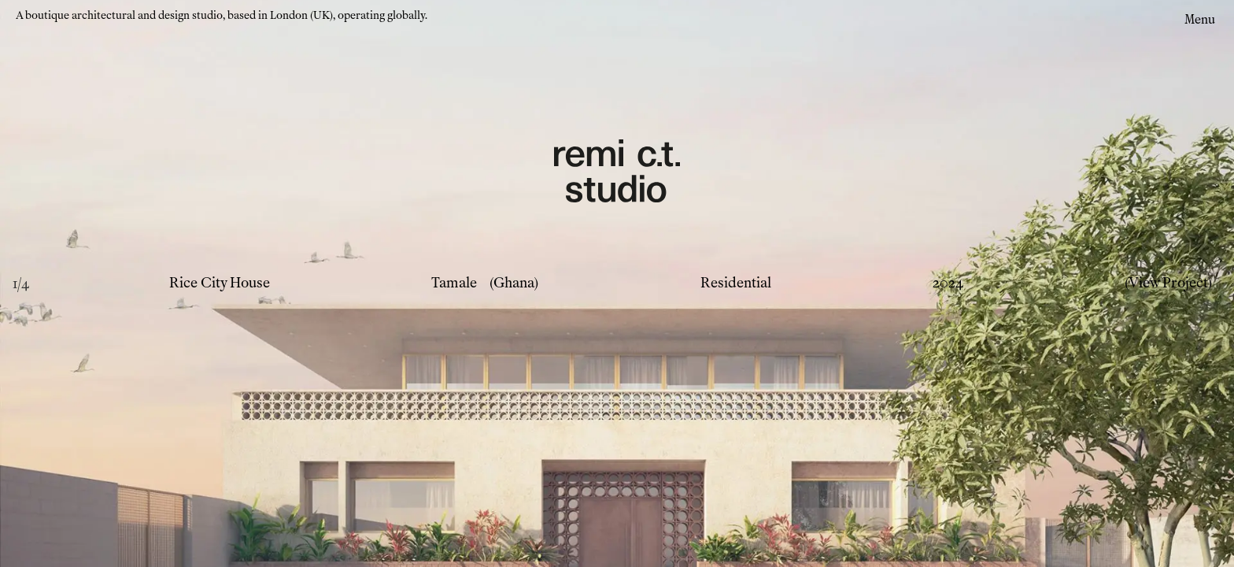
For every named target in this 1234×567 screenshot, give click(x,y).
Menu (1199, 19)
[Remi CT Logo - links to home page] (617, 173)
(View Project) (1168, 283)
